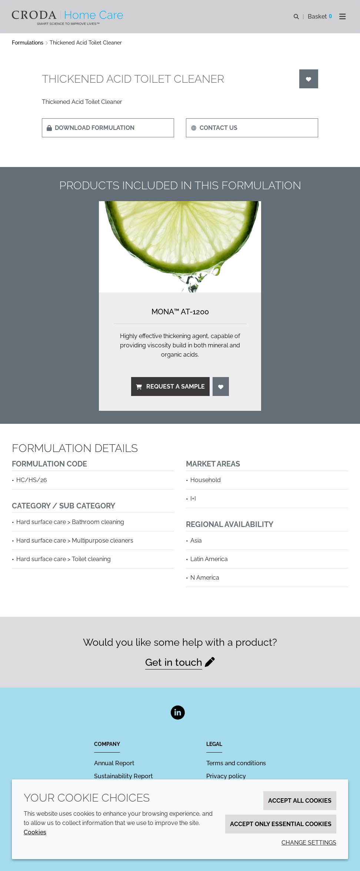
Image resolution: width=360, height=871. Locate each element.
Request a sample (170, 386)
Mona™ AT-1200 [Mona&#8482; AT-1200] (180, 311)
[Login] (309, 78)
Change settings (308, 842)
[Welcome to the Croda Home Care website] (68, 14)
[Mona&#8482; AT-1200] (180, 246)
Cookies (35, 832)
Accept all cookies (299, 800)
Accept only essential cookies (280, 824)
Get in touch (173, 662)
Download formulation (90, 127)
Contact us (214, 127)
